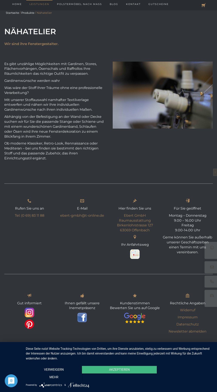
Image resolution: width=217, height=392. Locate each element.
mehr (184, 377)
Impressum (188, 317)
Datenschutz (187, 324)
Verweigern (54, 377)
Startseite (12, 12)
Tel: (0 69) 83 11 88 (29, 215)
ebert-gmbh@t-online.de (82, 215)
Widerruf (187, 310)
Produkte (27, 12)
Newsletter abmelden (187, 331)
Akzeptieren (119, 377)
